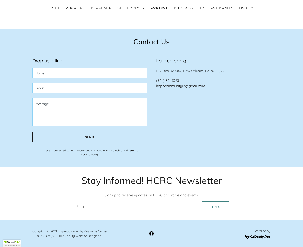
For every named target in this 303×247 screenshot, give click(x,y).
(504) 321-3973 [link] (167, 80)
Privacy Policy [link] (114, 150)
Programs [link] (101, 8)
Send (89, 137)
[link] (151, 234)
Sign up (215, 207)
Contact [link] (159, 8)
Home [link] (54, 8)
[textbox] (89, 73)
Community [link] (222, 8)
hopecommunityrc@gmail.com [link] (180, 86)
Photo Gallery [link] (189, 8)
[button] (246, 7)
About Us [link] (75, 8)
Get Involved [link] (131, 8)
